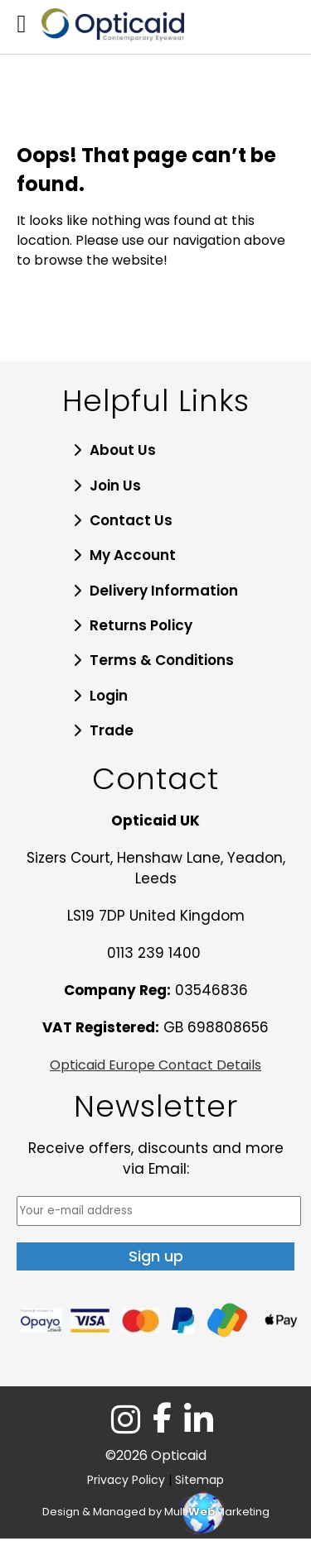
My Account (133, 555)
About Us (123, 450)
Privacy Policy (126, 1480)
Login (109, 696)
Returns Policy (141, 625)
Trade (112, 730)
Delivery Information (164, 591)
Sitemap (199, 1480)
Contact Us (131, 520)
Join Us (115, 485)
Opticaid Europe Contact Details (155, 1064)
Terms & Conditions (162, 660)
